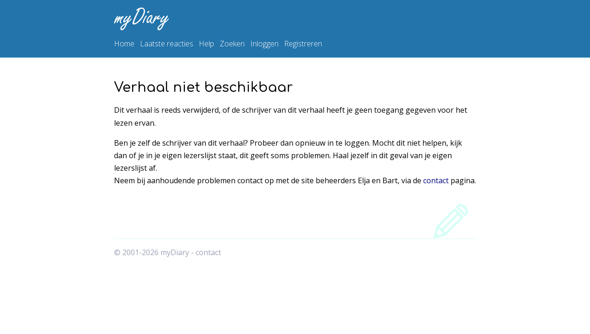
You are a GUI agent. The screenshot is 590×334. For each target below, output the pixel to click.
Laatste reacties (166, 44)
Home (124, 44)
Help (206, 44)
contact (436, 180)
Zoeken (232, 44)
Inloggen (264, 44)
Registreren (303, 44)
